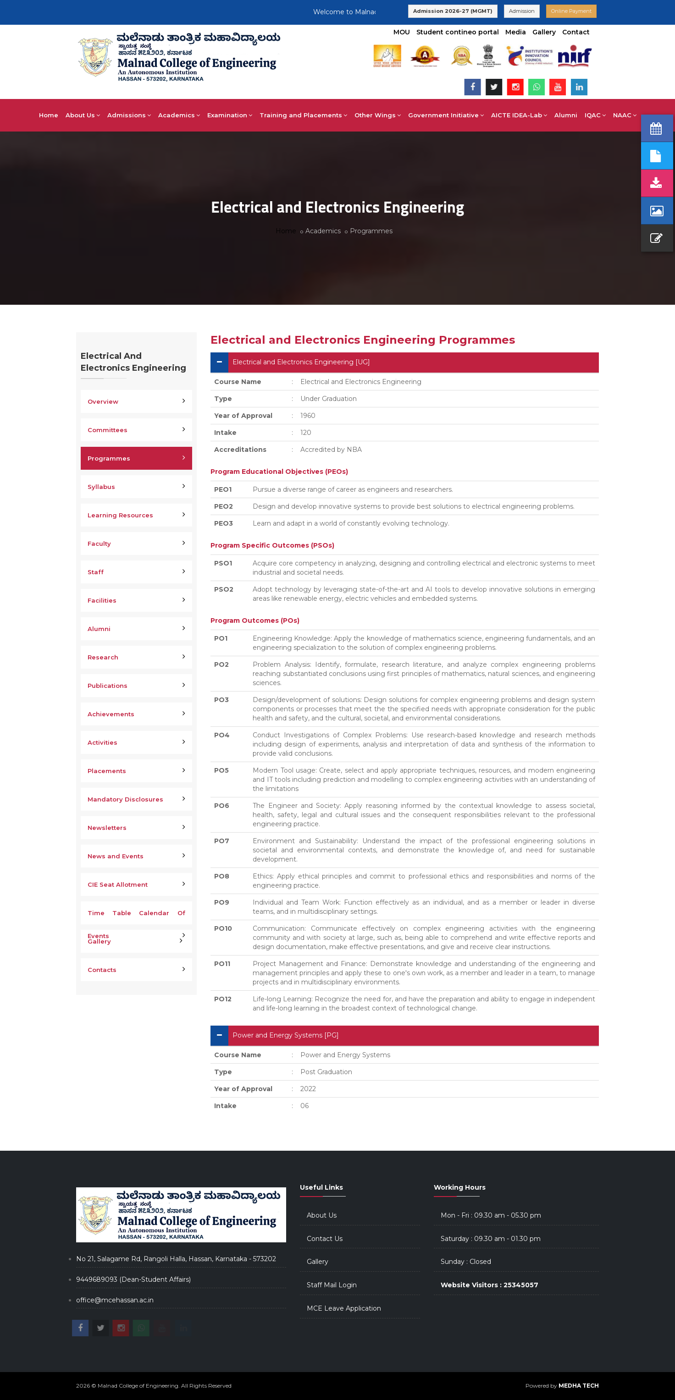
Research (103, 657)
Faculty (99, 543)
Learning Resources (120, 515)
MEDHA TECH (579, 1385)
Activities (102, 742)
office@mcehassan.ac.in (115, 1300)
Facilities (102, 600)
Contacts (102, 969)
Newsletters (107, 827)
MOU (401, 32)
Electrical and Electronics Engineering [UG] (301, 362)
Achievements (111, 714)
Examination (229, 115)
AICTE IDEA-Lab (519, 115)
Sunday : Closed (466, 1261)
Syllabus (101, 486)
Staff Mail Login (332, 1285)
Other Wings (377, 115)
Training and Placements (303, 115)
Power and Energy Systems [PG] (285, 1035)
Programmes (109, 458)
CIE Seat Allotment (118, 884)
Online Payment (571, 11)
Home (48, 115)
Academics (179, 115)
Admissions (129, 115)
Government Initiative (446, 115)
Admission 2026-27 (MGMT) (452, 11)
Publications (107, 685)
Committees (107, 430)
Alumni (565, 115)
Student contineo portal (457, 32)
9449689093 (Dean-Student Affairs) (133, 1279)
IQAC (595, 115)
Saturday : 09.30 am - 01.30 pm (491, 1239)
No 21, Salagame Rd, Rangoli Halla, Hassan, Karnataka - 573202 (176, 1259)
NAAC (624, 115)
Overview (103, 401)
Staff (96, 572)
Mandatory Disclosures (125, 799)
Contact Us (325, 1239)
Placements (107, 770)
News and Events (116, 856)
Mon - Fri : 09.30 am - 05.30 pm (491, 1215)
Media (515, 32)
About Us (83, 115)
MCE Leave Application (344, 1308)
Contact (576, 32)
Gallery (544, 32)
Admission (522, 11)
